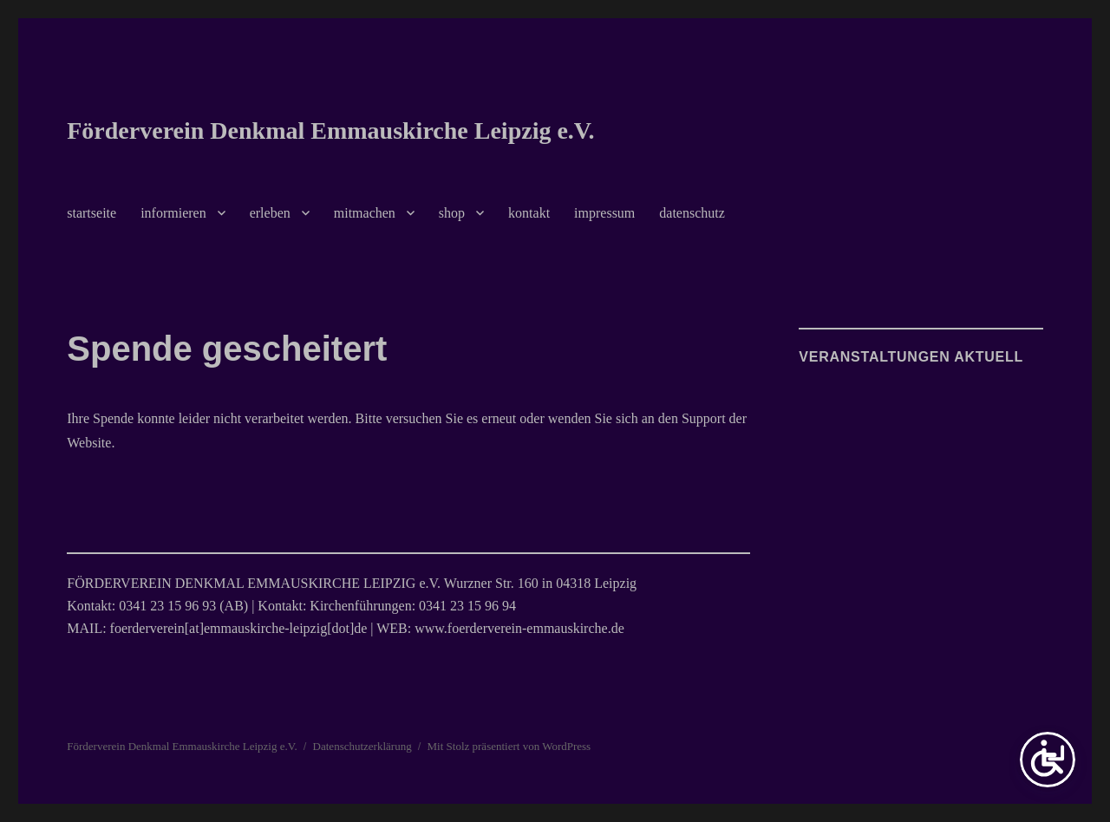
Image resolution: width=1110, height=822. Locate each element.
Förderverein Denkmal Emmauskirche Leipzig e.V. (330, 130)
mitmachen (364, 213)
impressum (604, 213)
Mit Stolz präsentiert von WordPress (509, 746)
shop (452, 213)
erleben (270, 213)
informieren (173, 213)
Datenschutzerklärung (362, 746)
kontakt (529, 213)
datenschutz (692, 213)
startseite (91, 213)
